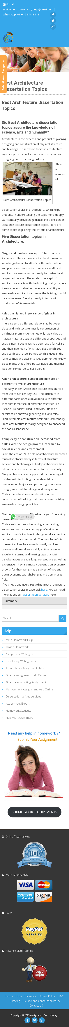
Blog (19, 996)
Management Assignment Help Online (29, 689)
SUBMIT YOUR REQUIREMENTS (34, 812)
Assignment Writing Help (21, 654)
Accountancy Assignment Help (25, 668)
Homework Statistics (18, 710)
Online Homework (17, 647)
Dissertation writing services (23, 696)
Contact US (36, 1006)
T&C (61, 996)
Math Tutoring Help (17, 874)
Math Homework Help (19, 640)
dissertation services (35, 594)
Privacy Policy (47, 996)
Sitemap (31, 996)
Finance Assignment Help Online (26, 675)
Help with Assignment (19, 717)
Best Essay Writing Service (22, 661)
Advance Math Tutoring (19, 950)
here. (44, 589)
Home (9, 996)
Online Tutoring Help (18, 836)
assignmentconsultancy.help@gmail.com (28, 9)
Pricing (16, 1001)
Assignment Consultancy (44, 1015)
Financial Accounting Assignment (26, 682)
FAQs (9, 913)
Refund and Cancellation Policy (42, 1001)
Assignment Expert (17, 703)
